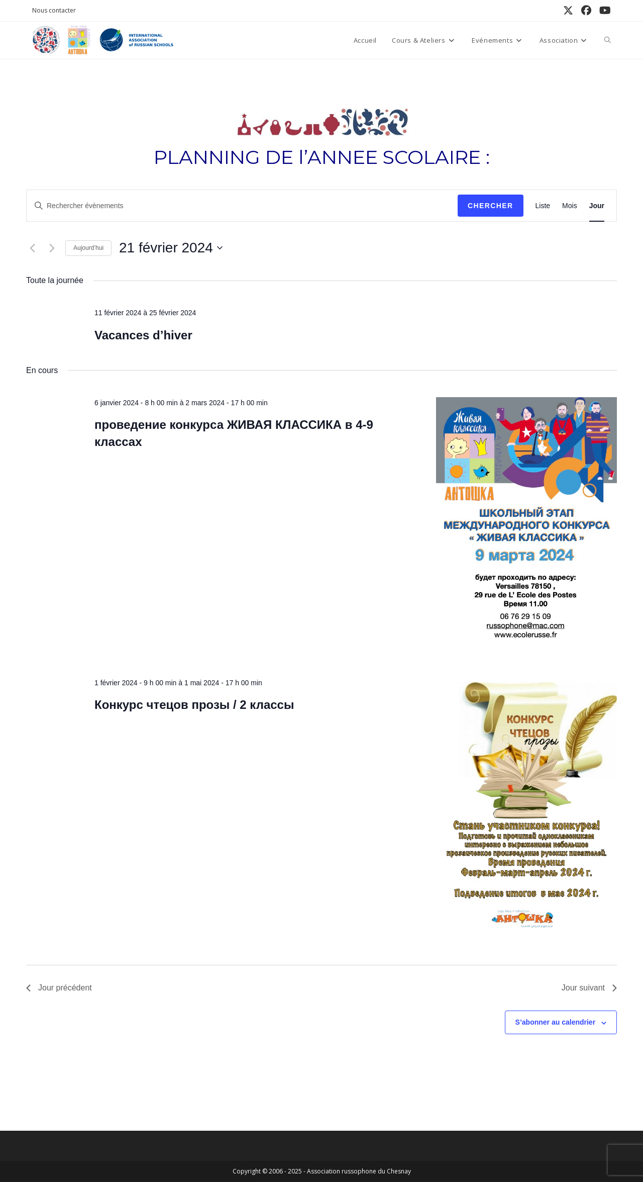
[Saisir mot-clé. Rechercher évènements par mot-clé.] (242, 206)
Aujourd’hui (88, 247)
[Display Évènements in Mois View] (569, 206)
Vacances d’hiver (143, 335)
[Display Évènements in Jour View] (596, 206)
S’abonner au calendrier (555, 1022)
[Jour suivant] (52, 248)
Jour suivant (589, 987)
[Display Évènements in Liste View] (543, 206)
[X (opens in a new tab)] (568, 11)
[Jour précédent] (32, 248)
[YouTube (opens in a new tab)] (603, 11)
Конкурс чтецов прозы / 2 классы (194, 704)
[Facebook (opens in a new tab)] (586, 11)
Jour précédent (59, 987)
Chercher (490, 206)
